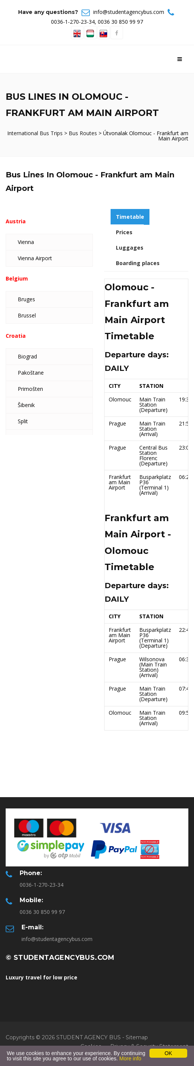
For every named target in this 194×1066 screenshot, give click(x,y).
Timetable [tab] (130, 216)
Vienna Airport (35, 258)
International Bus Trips (35, 133)
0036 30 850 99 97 (120, 21)
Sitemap (137, 1037)
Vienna (26, 242)
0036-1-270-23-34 (73, 21)
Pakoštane (31, 372)
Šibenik (26, 405)
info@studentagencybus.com (128, 11)
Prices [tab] (124, 232)
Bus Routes (83, 133)
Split (23, 421)
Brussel (27, 315)
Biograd (27, 356)
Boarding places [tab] (138, 263)
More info (130, 1058)
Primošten (30, 388)
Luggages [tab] (129, 247)
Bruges (26, 299)
